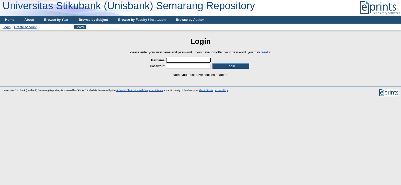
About (29, 20)
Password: (157, 66)
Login (6, 27)
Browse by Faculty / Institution (142, 20)
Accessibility (221, 90)
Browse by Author (190, 20)
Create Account (25, 27)
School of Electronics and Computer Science (139, 90)
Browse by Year (56, 20)
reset (264, 52)
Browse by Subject (93, 20)
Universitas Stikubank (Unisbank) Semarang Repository (129, 5)
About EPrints (206, 90)
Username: (158, 60)
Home (9, 20)
